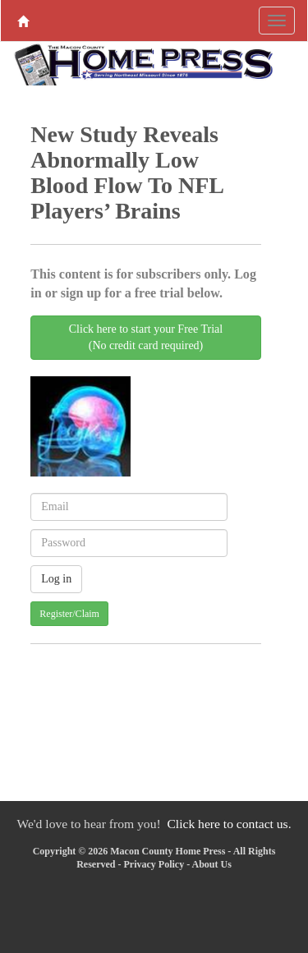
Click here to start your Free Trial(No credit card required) (146, 337)
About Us (211, 864)
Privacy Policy (153, 864)
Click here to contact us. (229, 824)
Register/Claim (69, 613)
